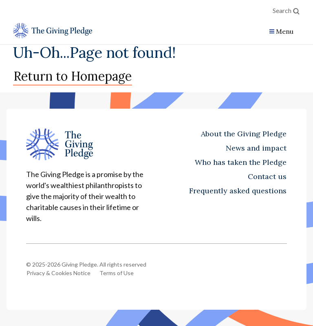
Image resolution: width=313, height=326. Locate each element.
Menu (284, 31)
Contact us (267, 176)
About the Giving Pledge (244, 133)
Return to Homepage (72, 76)
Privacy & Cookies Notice (58, 272)
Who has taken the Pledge (241, 162)
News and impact (256, 148)
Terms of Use (116, 272)
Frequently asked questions (238, 190)
